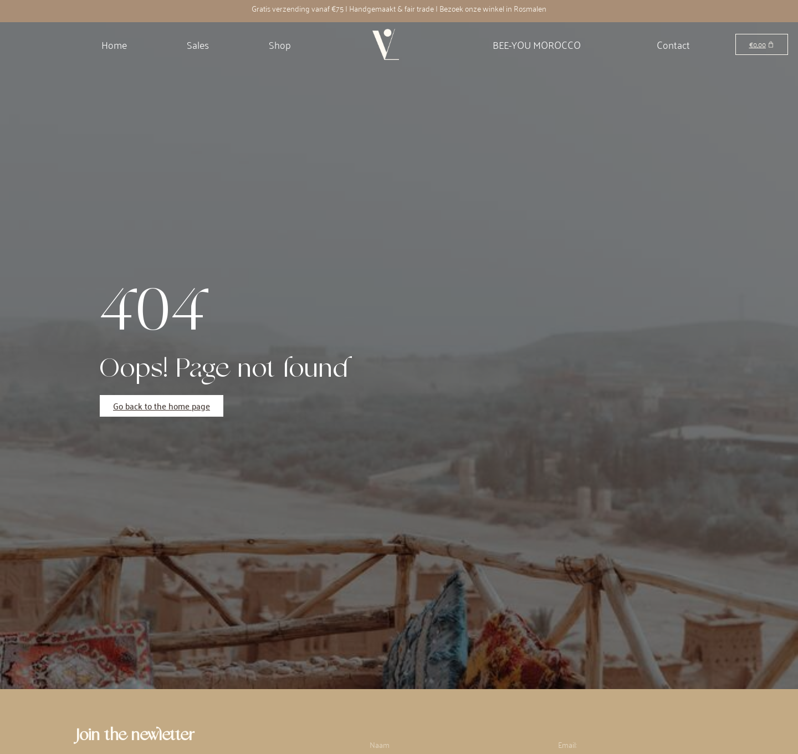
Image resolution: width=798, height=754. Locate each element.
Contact (673, 44)
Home (114, 44)
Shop (280, 44)
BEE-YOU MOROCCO (537, 44)
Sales (198, 44)
